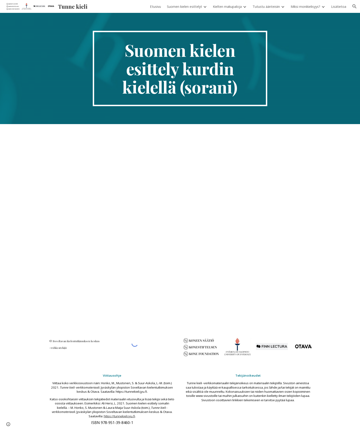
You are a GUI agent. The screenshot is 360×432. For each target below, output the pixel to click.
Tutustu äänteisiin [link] (266, 6)
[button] (354, 6)
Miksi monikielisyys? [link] (305, 6)
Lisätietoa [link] (338, 6)
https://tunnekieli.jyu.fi (119, 416)
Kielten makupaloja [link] (227, 6)
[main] (180, 68)
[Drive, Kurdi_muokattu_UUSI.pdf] (180, 228)
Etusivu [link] (155, 6)
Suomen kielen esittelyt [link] (184, 6)
